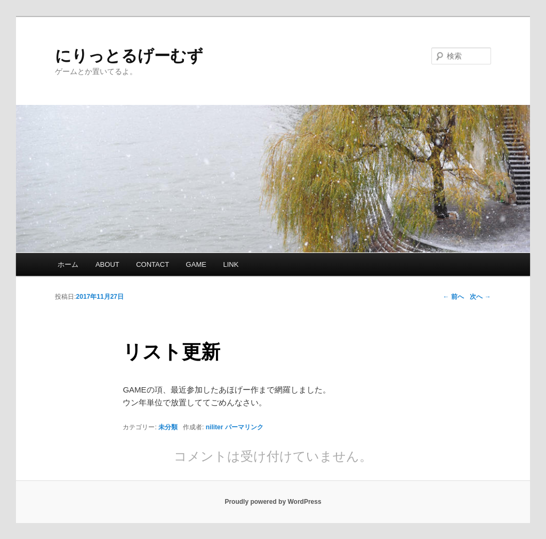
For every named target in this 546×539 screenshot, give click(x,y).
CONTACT (152, 264)
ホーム (68, 264)
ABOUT (107, 264)
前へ (453, 296)
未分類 (168, 427)
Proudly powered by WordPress (272, 501)
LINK (230, 264)
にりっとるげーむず (129, 55)
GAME (196, 264)
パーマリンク (244, 427)
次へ (480, 296)
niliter (214, 427)
